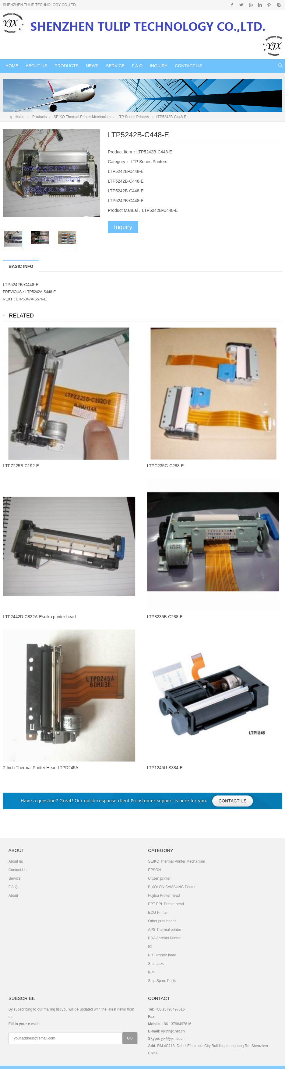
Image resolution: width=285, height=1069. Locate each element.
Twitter (241, 5)
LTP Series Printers (133, 117)
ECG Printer (158, 912)
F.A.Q (137, 65)
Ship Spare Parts (162, 981)
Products (67, 65)
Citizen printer (159, 878)
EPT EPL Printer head (166, 904)
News (92, 65)
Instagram (260, 5)
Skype (278, 5)
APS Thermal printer (164, 929)
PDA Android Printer (164, 938)
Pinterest (269, 5)
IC (150, 947)
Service (115, 65)
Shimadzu (156, 964)
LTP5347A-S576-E (31, 299)
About (13, 895)
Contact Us (188, 65)
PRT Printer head (162, 955)
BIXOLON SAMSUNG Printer (171, 887)
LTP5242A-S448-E (40, 292)
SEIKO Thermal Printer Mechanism (82, 117)
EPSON (154, 870)
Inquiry (158, 65)
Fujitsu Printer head (164, 895)
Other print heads (162, 921)
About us (36, 65)
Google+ (251, 5)
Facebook (232, 5)
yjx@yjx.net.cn (173, 1031)
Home (11, 65)
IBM (151, 972)
